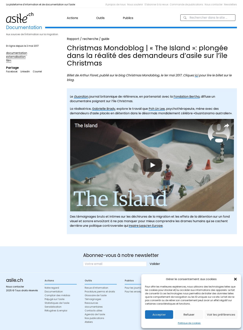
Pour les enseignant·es (137, 291)
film (8, 60)
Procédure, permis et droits (100, 291)
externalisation (16, 57)
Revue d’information (96, 287)
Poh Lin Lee (157, 109)
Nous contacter (213, 4)
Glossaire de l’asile (96, 295)
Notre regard (52, 287)
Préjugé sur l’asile (54, 299)
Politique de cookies (189, 323)
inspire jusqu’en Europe (146, 225)
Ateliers (89, 322)
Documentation (54, 291)
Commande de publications (186, 4)
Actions (72, 18)
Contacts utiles (93, 310)
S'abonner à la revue (156, 4)
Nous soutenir (135, 4)
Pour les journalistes (136, 287)
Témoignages (93, 299)
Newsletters (230, 4)
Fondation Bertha (187, 96)
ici (196, 75)
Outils (100, 18)
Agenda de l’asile (95, 314)
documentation (16, 53)
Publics (128, 18)
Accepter (159, 315)
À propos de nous (115, 4)
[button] (235, 279)
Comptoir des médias (57, 295)
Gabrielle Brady (103, 109)
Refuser (189, 315)
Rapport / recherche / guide (88, 39)
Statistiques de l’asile (57, 303)
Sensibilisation (53, 306)
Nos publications (94, 318)
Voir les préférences (221, 315)
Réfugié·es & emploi (56, 310)
